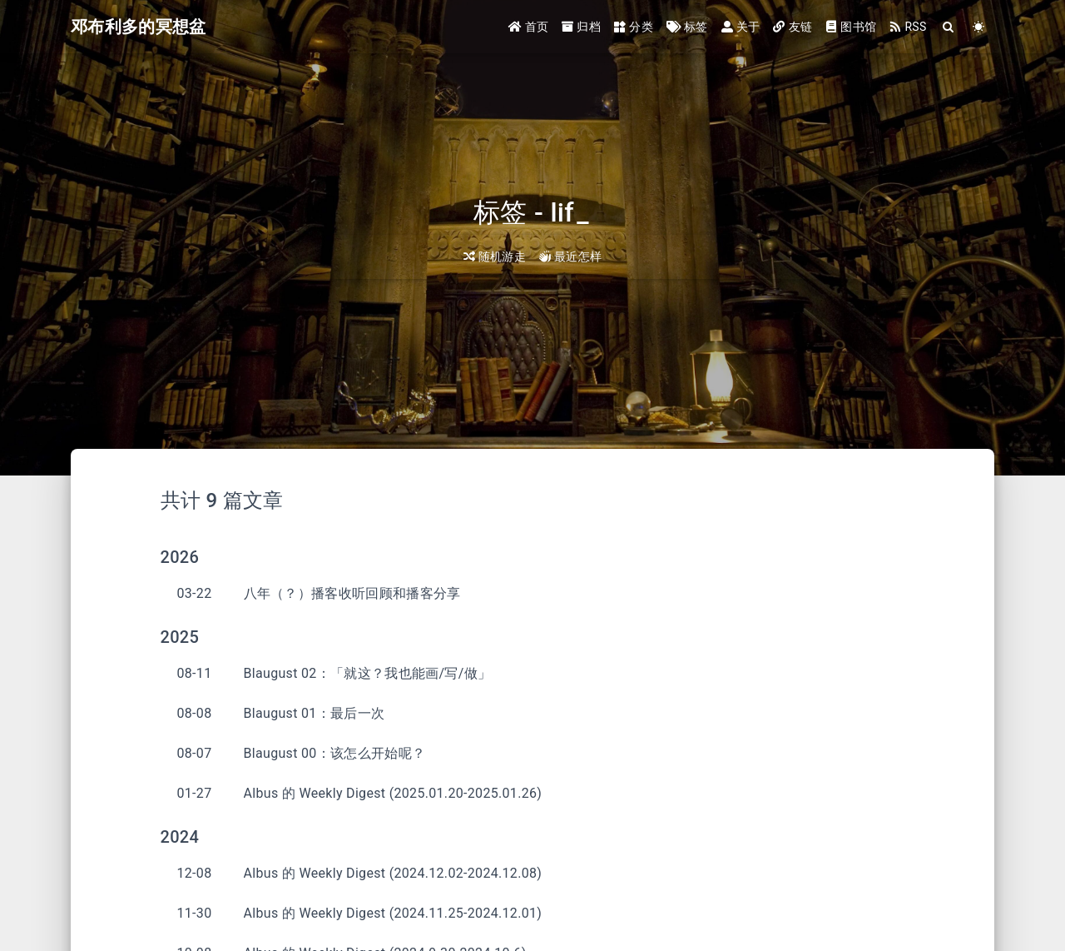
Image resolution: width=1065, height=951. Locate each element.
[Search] (949, 27)
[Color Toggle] (978, 27)
